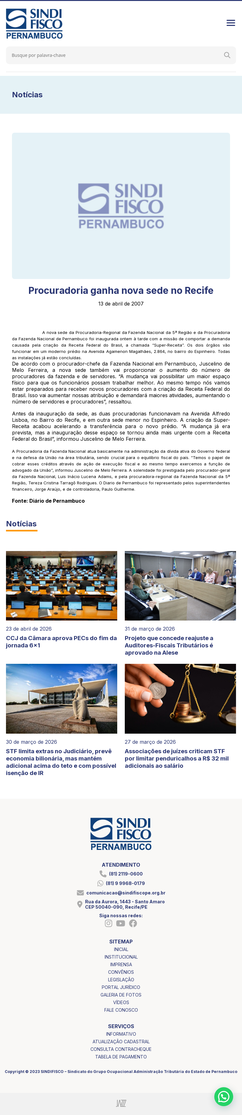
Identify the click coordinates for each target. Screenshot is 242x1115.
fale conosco (121, 1010)
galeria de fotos (121, 994)
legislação (121, 979)
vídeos (121, 1002)
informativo (121, 1034)
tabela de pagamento (121, 1056)
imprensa (121, 964)
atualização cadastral (121, 1041)
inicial (121, 949)
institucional (121, 957)
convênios (121, 972)
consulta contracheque (121, 1049)
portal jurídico (121, 987)
